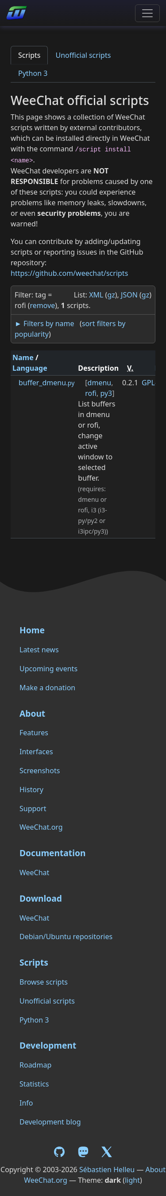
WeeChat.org (41, 827)
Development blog (50, 1122)
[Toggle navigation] (147, 13)
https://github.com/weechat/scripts (69, 273)
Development (47, 1045)
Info (26, 1103)
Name (23, 357)
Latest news (39, 649)
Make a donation (47, 687)
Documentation (52, 853)
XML (96, 295)
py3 (106, 393)
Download (40, 898)
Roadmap (35, 1065)
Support (32, 808)
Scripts (29, 55)
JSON (129, 295)
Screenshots (39, 770)
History (31, 789)
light (132, 1180)
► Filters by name (44, 323)
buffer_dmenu (46, 382)
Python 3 (32, 73)
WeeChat (34, 872)
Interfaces (36, 751)
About (32, 713)
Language (29, 368)
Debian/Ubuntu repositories (65, 936)
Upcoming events (48, 668)
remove (42, 305)
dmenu (100, 382)
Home (32, 630)
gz (111, 295)
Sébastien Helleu (107, 1169)
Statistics (34, 1084)
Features (33, 732)
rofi (91, 393)
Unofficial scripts (83, 55)
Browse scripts (43, 982)
